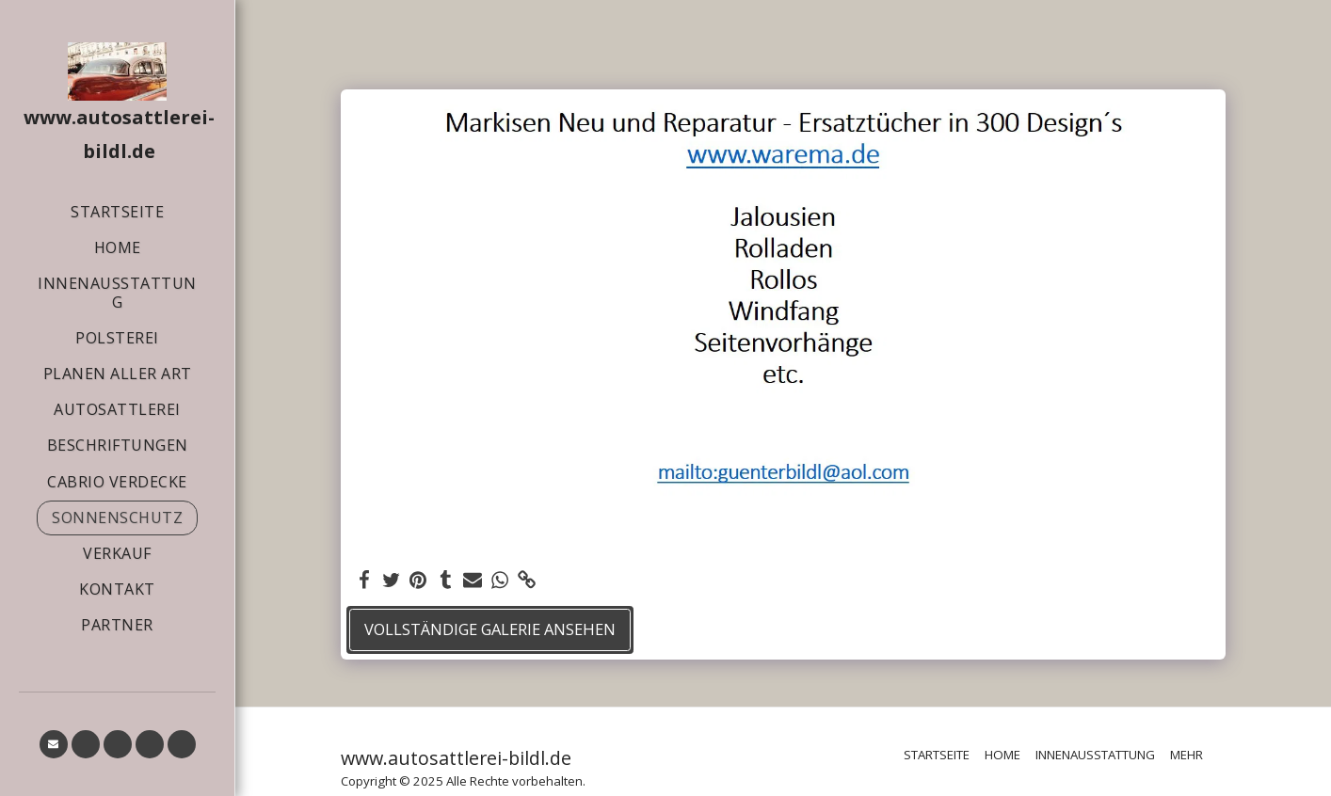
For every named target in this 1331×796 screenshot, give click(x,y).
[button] (54, 744)
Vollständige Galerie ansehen (490, 629)
